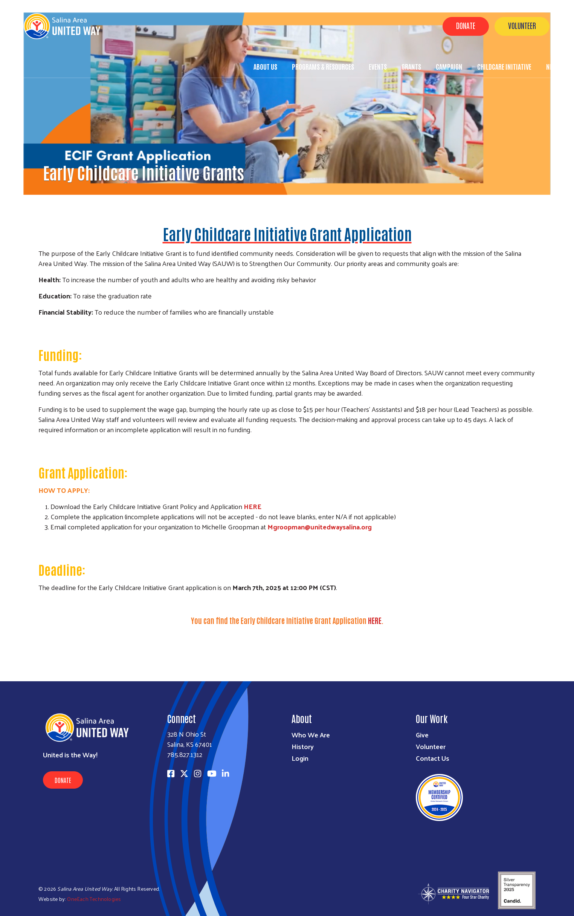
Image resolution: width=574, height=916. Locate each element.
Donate (465, 25)
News (553, 66)
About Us (265, 66)
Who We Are (311, 734)
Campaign (449, 66)
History (303, 746)
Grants (411, 66)
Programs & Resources (323, 66)
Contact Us (432, 758)
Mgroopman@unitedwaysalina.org (319, 526)
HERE (252, 506)
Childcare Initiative (504, 66)
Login (300, 758)
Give (422, 734)
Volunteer (522, 25)
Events (378, 66)
